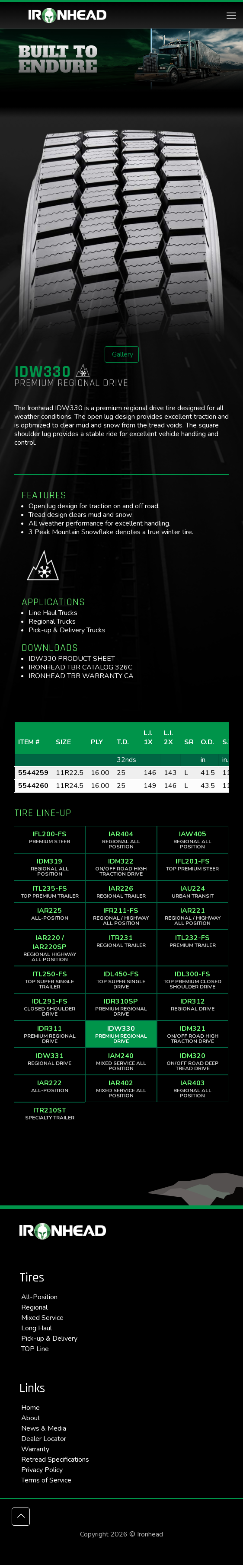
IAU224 (192, 891)
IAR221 (192, 916)
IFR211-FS (121, 916)
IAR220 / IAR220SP (49, 948)
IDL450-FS (121, 979)
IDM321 (192, 1034)
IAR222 (49, 1086)
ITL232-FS (192, 941)
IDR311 (49, 1034)
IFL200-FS (49, 837)
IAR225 (49, 913)
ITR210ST (49, 1113)
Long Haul (36, 1328)
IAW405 (192, 839)
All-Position (39, 1297)
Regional (34, 1307)
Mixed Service (42, 1318)
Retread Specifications (55, 1459)
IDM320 (192, 1061)
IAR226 (121, 891)
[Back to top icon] (21, 1517)
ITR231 (121, 941)
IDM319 (49, 867)
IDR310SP (121, 1007)
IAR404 (121, 839)
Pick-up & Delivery (49, 1338)
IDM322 (121, 867)
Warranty (35, 1449)
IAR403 (192, 1088)
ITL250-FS (49, 979)
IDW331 (49, 1059)
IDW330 (121, 1034)
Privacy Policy (42, 1470)
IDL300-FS (192, 979)
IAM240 (121, 1061)
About (30, 1418)
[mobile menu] (231, 16)
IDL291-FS (49, 1007)
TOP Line (35, 1349)
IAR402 (121, 1088)
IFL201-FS (192, 864)
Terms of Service (46, 1480)
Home (30, 1407)
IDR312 (192, 1004)
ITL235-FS (49, 891)
